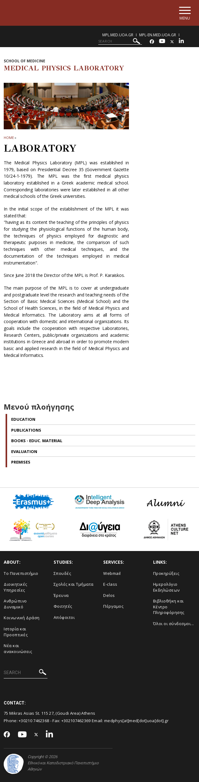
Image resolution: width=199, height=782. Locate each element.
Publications (26, 430)
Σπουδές (62, 573)
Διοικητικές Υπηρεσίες (15, 587)
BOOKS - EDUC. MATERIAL (36, 440)
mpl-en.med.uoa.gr (157, 35)
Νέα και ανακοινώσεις (18, 648)
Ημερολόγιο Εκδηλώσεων (166, 587)
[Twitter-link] (172, 41)
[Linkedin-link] (181, 41)
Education (23, 419)
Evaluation (24, 451)
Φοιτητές (63, 606)
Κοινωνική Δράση (22, 617)
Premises (20, 462)
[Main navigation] (184, 13)
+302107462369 (76, 720)
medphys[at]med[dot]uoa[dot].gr (136, 720)
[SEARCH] (120, 41)
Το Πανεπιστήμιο (21, 573)
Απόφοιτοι (64, 617)
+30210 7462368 (34, 720)
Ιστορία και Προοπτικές (16, 632)
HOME (9, 137)
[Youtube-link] (162, 41)
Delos (109, 595)
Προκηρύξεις (166, 573)
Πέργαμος (113, 606)
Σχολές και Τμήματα (74, 584)
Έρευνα (61, 595)
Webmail (112, 573)
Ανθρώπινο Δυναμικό (15, 604)
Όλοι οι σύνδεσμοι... (173, 623)
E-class (110, 584)
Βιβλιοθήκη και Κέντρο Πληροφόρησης (168, 606)
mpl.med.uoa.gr (117, 35)
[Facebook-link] (152, 41)
